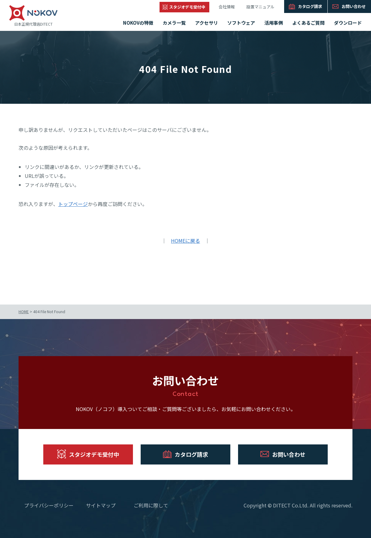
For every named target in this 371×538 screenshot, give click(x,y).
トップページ (73, 204)
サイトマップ (101, 505)
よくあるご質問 (308, 22)
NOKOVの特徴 (138, 22)
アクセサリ (206, 22)
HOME (24, 311)
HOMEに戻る (185, 240)
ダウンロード (348, 22)
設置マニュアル (260, 7)
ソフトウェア (241, 22)
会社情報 (227, 7)
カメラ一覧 (174, 22)
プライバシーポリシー (49, 505)
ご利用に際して (151, 505)
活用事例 (273, 22)
